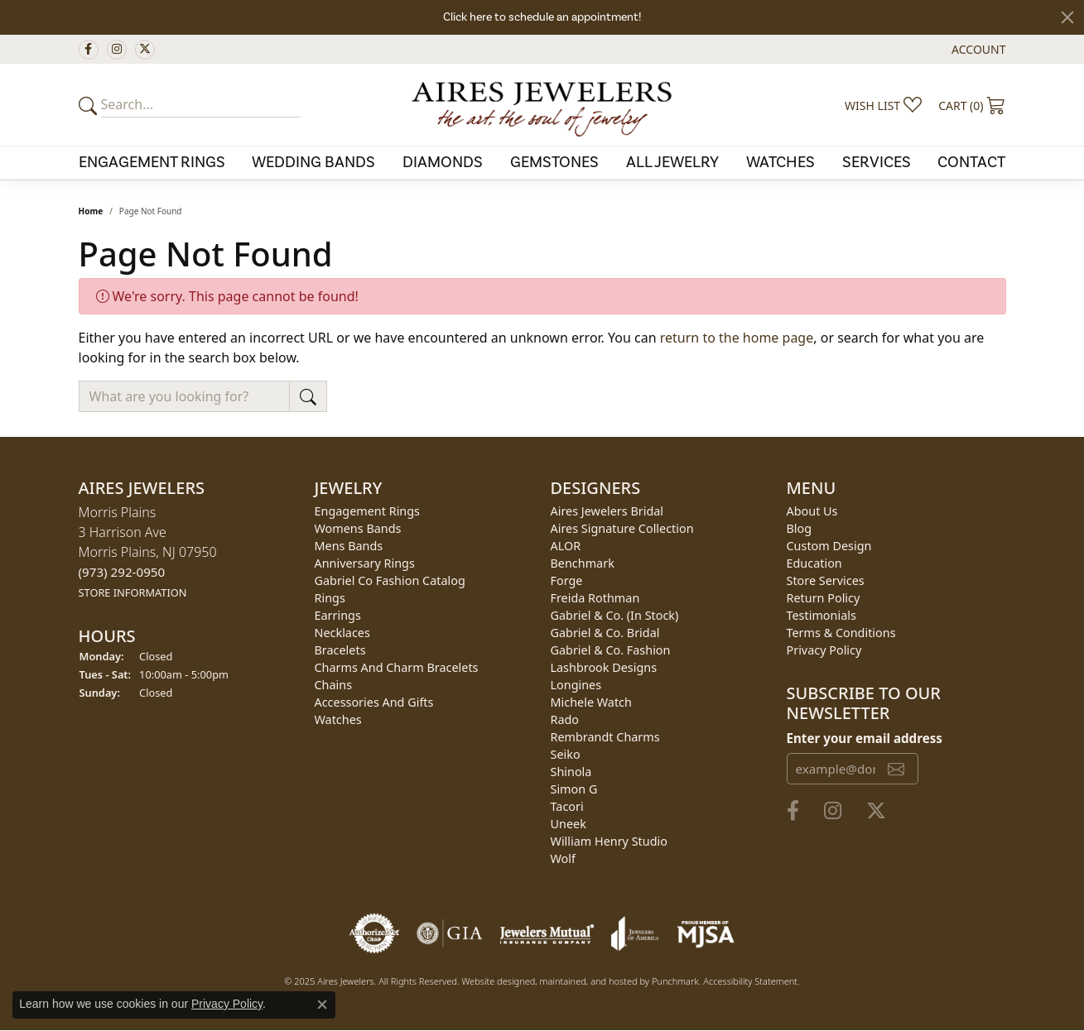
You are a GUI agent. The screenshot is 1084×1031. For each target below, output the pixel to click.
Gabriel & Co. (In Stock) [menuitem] (615, 615)
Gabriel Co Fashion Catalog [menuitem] (390, 580)
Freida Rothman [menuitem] (595, 598)
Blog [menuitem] (799, 528)
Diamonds (442, 162)
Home (91, 211)
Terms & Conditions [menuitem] (841, 632)
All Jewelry (672, 162)
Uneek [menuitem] (568, 824)
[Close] (1067, 17)
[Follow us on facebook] (89, 50)
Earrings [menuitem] (338, 615)
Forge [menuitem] (567, 580)
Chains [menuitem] (334, 685)
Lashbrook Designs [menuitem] (604, 667)
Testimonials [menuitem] (821, 615)
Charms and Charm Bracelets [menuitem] (397, 667)
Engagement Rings (152, 162)
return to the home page (737, 337)
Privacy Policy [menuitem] (824, 650)
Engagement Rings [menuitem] (368, 511)
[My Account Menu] (978, 49)
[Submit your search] (90, 105)
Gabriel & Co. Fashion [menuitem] (611, 650)
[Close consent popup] (322, 1004)
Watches (780, 162)
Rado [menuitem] (565, 719)
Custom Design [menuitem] (829, 546)
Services (876, 162)
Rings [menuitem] (330, 598)
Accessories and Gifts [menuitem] (374, 702)
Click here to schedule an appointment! (542, 17)
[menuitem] (374, 933)
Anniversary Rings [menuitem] (365, 563)
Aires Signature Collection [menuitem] (622, 528)
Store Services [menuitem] (826, 580)
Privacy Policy (227, 1003)
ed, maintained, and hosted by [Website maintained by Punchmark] (588, 981)
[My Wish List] (883, 105)
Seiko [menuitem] (566, 754)
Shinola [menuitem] (571, 771)
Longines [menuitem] (576, 685)
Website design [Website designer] (492, 981)
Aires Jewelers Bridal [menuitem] (607, 511)
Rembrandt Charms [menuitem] (605, 737)
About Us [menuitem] (812, 511)
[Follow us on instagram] (117, 50)
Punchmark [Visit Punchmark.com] (675, 981)
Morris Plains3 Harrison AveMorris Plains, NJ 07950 (148, 551)
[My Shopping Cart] (971, 105)
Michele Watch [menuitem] (591, 702)
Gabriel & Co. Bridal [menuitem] (605, 632)
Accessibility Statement (750, 981)
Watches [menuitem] (338, 719)
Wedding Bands (313, 162)
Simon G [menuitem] (574, 789)
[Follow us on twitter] (145, 50)
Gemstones (554, 162)
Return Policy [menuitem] (823, 598)
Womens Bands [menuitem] (358, 528)
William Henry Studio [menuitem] (609, 841)
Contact (971, 162)
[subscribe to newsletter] (896, 769)
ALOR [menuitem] (566, 546)
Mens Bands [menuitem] (349, 546)
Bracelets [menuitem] (340, 650)
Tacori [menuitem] (567, 806)
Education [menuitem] (814, 563)
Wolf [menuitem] (563, 858)
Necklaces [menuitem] (342, 632)
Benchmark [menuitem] (582, 563)
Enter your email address (864, 738)
